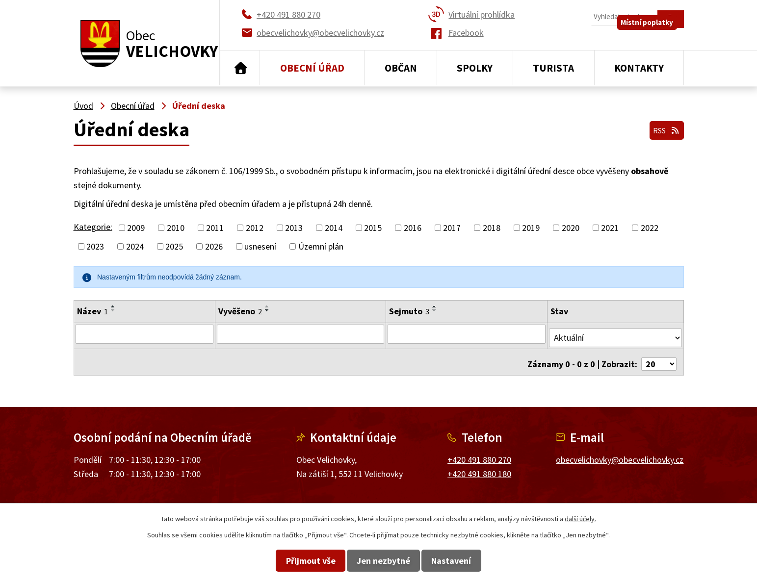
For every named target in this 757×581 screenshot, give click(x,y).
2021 (610, 227)
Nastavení (476, 560)
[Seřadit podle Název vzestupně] (113, 306)
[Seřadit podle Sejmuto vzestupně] (434, 306)
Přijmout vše (286, 560)
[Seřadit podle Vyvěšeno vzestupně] (266, 306)
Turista (553, 68)
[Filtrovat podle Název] (144, 334)
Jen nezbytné (383, 560)
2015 (373, 227)
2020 (570, 227)
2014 (333, 227)
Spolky (475, 68)
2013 (294, 227)
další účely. (580, 518)
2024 (135, 246)
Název (92, 311)
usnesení (260, 246)
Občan (401, 68)
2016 (412, 227)
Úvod (240, 68)
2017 (452, 227)
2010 (175, 227)
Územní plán (320, 246)
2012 (254, 227)
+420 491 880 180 (479, 466)
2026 (214, 246)
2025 (174, 246)
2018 (491, 227)
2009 (136, 227)
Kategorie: (93, 226)
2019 (531, 227)
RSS (663, 126)
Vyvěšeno (239, 311)
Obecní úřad (312, 68)
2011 (215, 227)
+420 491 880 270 (479, 451)
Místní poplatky (653, 39)
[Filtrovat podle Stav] (615, 333)
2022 (649, 227)
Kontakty (639, 68)
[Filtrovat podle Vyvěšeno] (300, 334)
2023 (95, 246)
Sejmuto (409, 311)
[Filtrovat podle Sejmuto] (467, 334)
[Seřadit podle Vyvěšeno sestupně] (266, 310)
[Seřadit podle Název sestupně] (113, 310)
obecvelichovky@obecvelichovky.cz (619, 451)
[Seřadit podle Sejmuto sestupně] (434, 310)
